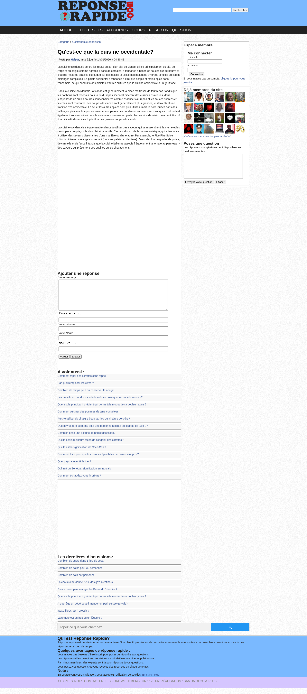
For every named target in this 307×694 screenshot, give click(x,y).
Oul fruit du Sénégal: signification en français (84, 474)
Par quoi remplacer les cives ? (76, 388)
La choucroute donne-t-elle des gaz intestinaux (85, 588)
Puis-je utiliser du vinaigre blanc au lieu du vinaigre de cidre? (94, 424)
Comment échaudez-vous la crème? (79, 481)
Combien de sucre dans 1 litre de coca (81, 566)
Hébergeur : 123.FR (142, 687)
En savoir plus (150, 680)
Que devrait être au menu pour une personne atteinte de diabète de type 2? (103, 431)
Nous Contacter (88, 687)
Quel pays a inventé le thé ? (74, 467)
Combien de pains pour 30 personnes (80, 573)
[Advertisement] (119, 181)
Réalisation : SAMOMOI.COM (184, 687)
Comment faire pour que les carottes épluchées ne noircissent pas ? (98, 460)
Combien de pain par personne (76, 580)
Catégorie (63, 42)
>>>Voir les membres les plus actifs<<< (207, 135)
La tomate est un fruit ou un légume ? (80, 623)
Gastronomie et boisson (86, 42)
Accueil (68, 30)
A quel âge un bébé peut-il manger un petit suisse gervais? (93, 609)
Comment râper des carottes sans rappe (82, 381)
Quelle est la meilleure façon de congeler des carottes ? (91, 445)
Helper (75, 59)
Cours (138, 30)
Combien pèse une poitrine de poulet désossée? (86, 438)
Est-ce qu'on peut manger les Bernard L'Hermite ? (87, 595)
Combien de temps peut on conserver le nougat (86, 396)
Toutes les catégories (103, 30)
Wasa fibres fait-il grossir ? (73, 616)
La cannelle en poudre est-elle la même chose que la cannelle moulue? (100, 403)
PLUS (212, 687)
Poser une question (170, 30)
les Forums (115, 687)
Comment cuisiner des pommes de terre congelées (88, 417)
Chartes (65, 687)
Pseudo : (194, 57)
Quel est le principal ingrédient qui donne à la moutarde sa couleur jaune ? (102, 410)
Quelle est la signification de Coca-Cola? (82, 453)
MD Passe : (194, 65)
